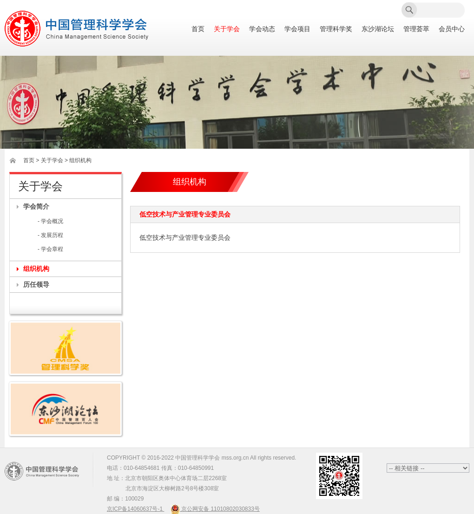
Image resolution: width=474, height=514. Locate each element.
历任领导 (36, 284)
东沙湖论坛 (378, 29)
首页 (197, 29)
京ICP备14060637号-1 (135, 509)
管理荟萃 (416, 29)
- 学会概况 (50, 221)
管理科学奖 (336, 29)
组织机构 (36, 268)
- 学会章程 (50, 249)
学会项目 (297, 29)
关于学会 (227, 29)
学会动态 (262, 29)
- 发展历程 (50, 235)
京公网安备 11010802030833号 (215, 509)
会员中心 (452, 29)
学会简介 (36, 206)
